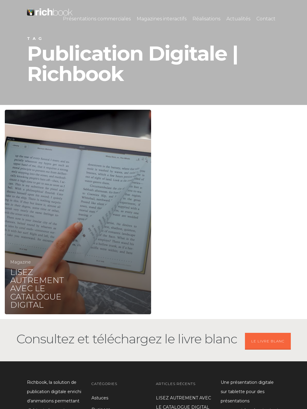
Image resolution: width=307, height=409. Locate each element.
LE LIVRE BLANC (268, 341)
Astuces (99, 398)
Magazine (20, 262)
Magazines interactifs (161, 19)
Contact (266, 19)
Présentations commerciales (97, 19)
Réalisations (206, 19)
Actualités (238, 19)
